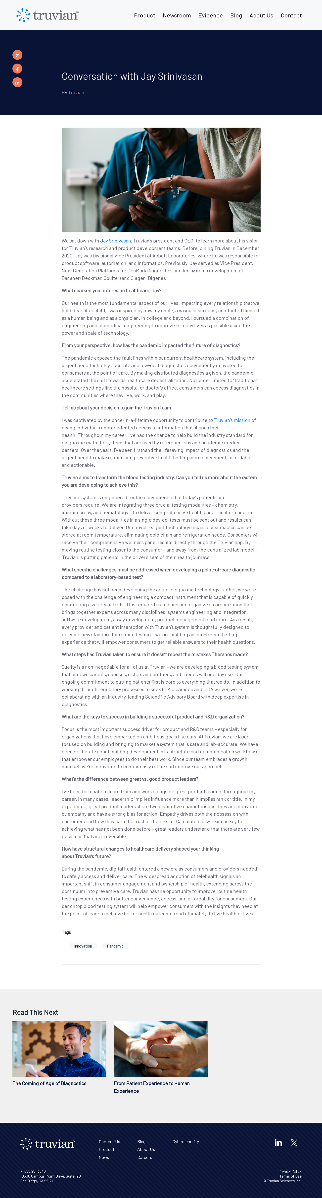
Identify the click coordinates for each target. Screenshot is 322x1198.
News (104, 1157)
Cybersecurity (185, 1141)
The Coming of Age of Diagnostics (49, 1083)
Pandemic (115, 946)
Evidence (210, 15)
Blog (236, 15)
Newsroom (177, 15)
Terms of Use (290, 1176)
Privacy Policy (290, 1171)
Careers (144, 1157)
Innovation (83, 946)
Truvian (76, 92)
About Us (261, 15)
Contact (291, 15)
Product (144, 15)
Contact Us (109, 1141)
